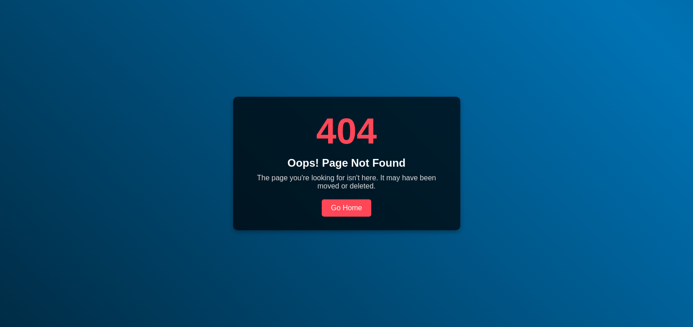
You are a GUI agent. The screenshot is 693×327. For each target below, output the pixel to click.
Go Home (346, 208)
